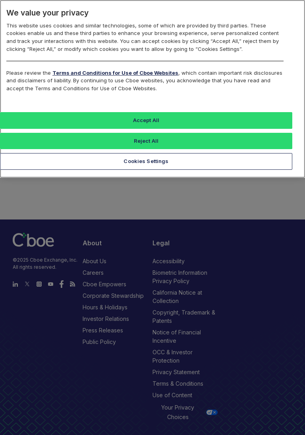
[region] (152, 89)
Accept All (146, 120)
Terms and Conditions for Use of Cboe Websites (115, 73)
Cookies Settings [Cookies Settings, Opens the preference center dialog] (146, 161)
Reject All (146, 141)
